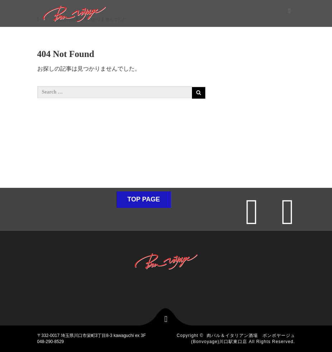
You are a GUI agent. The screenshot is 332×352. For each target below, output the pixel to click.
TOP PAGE (143, 199)
